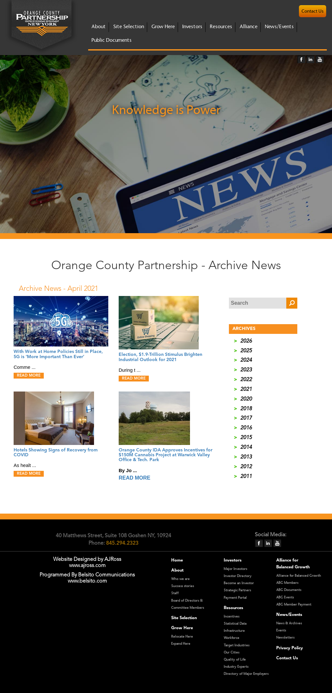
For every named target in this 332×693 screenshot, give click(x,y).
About (177, 570)
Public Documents (111, 40)
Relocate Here (182, 636)
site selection (128, 26)
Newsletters (285, 637)
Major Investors (235, 569)
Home (177, 560)
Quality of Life (235, 659)
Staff (175, 593)
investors (192, 26)
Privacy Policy (289, 648)
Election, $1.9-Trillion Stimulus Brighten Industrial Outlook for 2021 (160, 357)
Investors (233, 560)
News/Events (279, 26)
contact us (313, 11)
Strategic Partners (237, 590)
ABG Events (285, 597)
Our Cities (231, 652)
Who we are (180, 579)
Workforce (231, 638)
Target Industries (236, 645)
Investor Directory (238, 576)
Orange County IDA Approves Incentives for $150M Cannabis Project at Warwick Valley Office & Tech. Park (165, 455)
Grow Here (182, 628)
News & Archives (289, 623)
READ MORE (29, 376)
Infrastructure (234, 630)
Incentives (231, 616)
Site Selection (184, 618)
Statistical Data (235, 623)
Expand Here (180, 643)
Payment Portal (235, 597)
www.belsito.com (87, 581)
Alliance (248, 26)
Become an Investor (239, 583)
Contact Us (287, 658)
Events (281, 630)
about (98, 26)
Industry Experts (236, 666)
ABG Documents (288, 590)
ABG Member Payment (293, 604)
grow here (163, 26)
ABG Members (287, 583)
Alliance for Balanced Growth (298, 575)
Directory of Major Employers (246, 674)
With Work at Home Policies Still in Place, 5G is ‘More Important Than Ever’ (58, 354)
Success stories (182, 586)
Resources (221, 26)
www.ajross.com (87, 565)
